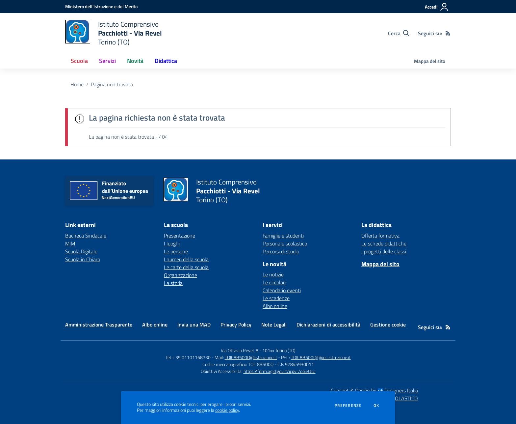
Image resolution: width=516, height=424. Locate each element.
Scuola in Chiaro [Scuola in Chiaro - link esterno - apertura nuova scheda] (82, 259)
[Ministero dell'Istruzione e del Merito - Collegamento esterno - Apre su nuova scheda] (101, 6)
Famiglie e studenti (283, 236)
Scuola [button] (79, 60)
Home (77, 84)
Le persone (176, 251)
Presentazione (179, 236)
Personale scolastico (285, 243)
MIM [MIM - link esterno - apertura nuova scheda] (70, 243)
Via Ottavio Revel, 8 (239, 350)
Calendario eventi (282, 290)
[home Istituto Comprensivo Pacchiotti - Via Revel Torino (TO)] (113, 33)
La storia (173, 283)
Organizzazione (180, 275)
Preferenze (348, 406)
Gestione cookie (388, 324)
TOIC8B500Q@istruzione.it (251, 357)
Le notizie (273, 274)
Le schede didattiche (383, 243)
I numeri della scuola (186, 259)
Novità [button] (135, 60)
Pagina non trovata (112, 84)
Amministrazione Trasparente (98, 324)
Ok (376, 406)
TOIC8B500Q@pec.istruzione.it (321, 357)
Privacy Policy (235, 324)
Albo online (275, 306)
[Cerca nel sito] (398, 33)
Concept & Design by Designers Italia (374, 390)
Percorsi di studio (281, 251)
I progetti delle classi (383, 251)
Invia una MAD (194, 324)
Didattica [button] (166, 60)
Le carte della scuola (186, 267)
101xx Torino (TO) (279, 350)
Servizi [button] (107, 60)
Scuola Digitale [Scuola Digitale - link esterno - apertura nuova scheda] (81, 251)
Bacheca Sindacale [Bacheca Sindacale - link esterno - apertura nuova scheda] (85, 236)
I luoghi (172, 243)
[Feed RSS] (448, 33)
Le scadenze (276, 298)
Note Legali (274, 324)
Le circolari (274, 282)
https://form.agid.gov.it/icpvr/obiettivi (280, 371)
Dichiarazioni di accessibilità (328, 324)
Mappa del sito (429, 61)
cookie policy (227, 410)
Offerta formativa (380, 236)
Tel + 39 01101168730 (188, 357)
